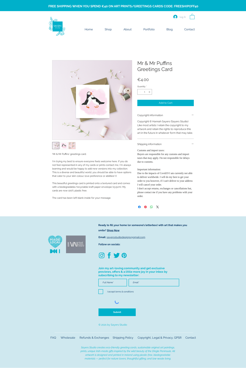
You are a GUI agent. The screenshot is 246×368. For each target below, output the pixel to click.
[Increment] (150, 92)
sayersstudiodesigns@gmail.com (126, 237)
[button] (192, 16)
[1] (116, 255)
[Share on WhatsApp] (151, 207)
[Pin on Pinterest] (145, 207)
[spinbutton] (145, 92)
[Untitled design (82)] (101, 255)
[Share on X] (157, 207)
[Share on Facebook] (139, 207)
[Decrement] (140, 92)
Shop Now (113, 230)
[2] (109, 255)
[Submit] (117, 312)
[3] (124, 255)
